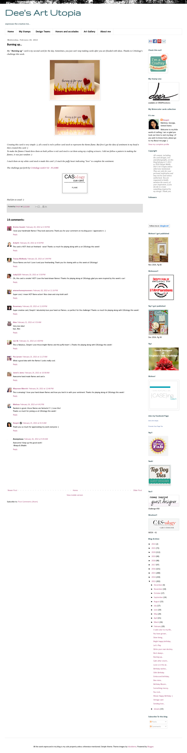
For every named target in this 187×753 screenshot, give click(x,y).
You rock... (157, 692)
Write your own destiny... (163, 649)
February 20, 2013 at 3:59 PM (38, 227)
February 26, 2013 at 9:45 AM (36, 439)
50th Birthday (158, 673)
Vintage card (158, 700)
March (156, 622)
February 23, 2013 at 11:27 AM (35, 357)
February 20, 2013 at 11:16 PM (45, 291)
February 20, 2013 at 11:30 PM (34, 306)
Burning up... (158, 657)
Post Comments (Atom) (28, 502)
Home (11, 31)
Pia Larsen (17, 357)
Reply (15, 235)
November (158, 589)
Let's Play (157, 646)
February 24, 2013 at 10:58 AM (37, 373)
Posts (153, 722)
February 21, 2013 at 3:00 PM (31, 341)
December (158, 585)
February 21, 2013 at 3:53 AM (29, 322)
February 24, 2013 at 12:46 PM (41, 389)
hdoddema (132, 747)
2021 (153, 548)
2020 (153, 552)
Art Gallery (89, 31)
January (157, 709)
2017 (153, 565)
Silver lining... (158, 638)
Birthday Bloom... (160, 684)
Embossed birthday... (161, 677)
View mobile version (75, 495)
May (156, 614)
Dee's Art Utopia (43, 12)
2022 (153, 544)
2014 (153, 577)
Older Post (137, 490)
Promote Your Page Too (155, 426)
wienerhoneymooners (22, 291)
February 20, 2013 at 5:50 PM (33, 275)
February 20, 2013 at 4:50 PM (32, 243)
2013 (153, 581)
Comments (155, 727)
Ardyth (16, 243)
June (156, 610)
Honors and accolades (67, 31)
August (157, 602)
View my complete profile (158, 145)
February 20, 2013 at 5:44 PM (39, 259)
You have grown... (160, 634)
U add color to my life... (162, 630)
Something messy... (161, 688)
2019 (153, 557)
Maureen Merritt (20, 389)
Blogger (150, 747)
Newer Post (12, 490)
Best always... (158, 653)
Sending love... (159, 704)
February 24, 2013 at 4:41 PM (32, 405)
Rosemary (17, 306)
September (158, 597)
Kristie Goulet (19, 227)
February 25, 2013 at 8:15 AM (34, 423)
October (157, 593)
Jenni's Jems (18, 373)
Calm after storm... (160, 661)
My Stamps (25, 31)
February (157, 627)
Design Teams (43, 31)
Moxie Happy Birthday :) (163, 696)
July (155, 606)
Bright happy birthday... (162, 642)
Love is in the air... (160, 665)
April (156, 618)
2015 (153, 573)
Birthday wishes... (160, 669)
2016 (153, 569)
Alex (15, 322)
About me (105, 31)
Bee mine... (157, 680)
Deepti (16, 423)
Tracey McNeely (20, 259)
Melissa (16, 405)
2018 (153, 561)
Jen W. (16, 341)
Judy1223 (17, 275)
